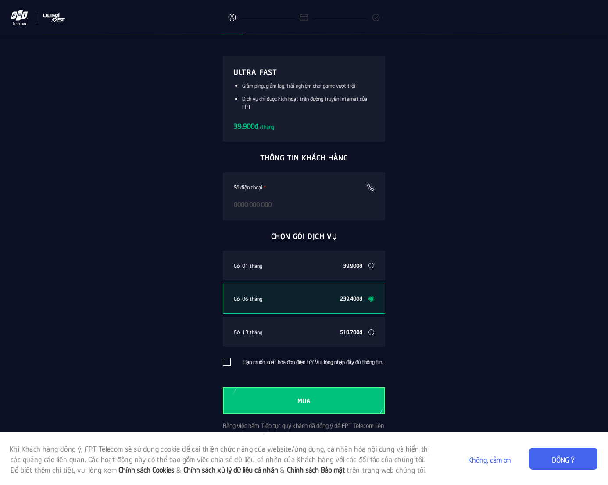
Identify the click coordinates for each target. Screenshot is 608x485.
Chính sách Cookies (146, 469)
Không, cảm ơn (489, 459)
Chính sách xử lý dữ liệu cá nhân (230, 469)
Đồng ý (563, 459)
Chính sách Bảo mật (316, 469)
